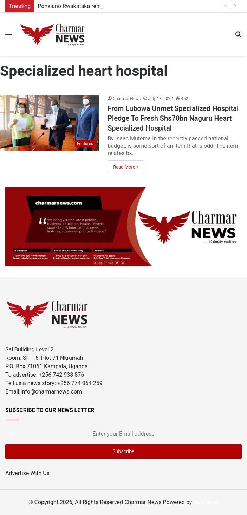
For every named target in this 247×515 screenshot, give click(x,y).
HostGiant (206, 502)
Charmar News (127, 98)
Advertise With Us (27, 473)
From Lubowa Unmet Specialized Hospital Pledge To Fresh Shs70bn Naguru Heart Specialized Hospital (173, 118)
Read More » (125, 167)
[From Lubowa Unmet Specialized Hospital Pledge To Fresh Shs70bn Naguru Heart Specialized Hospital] (49, 123)
